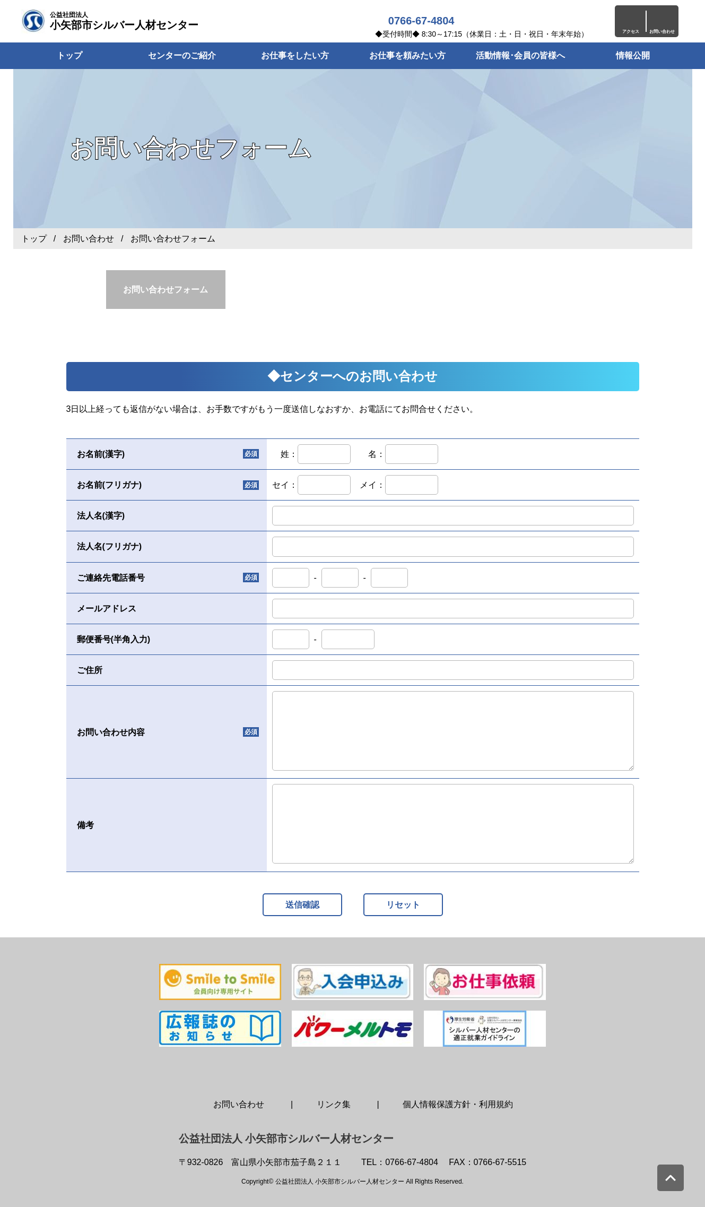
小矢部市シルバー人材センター (124, 21)
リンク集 (334, 1104)
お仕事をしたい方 (295, 55)
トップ (34, 238)
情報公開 (633, 55)
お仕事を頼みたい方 (407, 55)
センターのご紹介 (182, 55)
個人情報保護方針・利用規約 (458, 1104)
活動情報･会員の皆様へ (520, 55)
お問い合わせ (88, 238)
